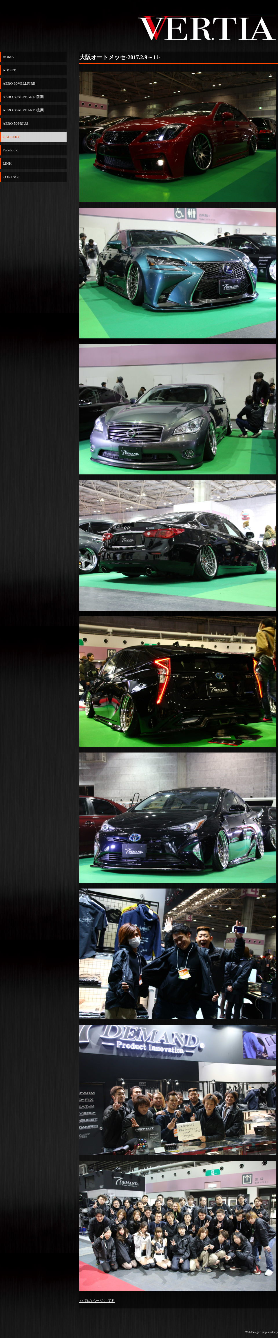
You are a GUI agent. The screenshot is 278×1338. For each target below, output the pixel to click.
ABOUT (9, 70)
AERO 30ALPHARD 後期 (23, 110)
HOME (8, 57)
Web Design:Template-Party (261, 1332)
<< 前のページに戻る (97, 1301)
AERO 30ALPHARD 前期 (23, 97)
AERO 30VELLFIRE (19, 83)
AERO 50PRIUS (15, 123)
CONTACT (11, 177)
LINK (7, 163)
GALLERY (11, 137)
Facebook (10, 150)
